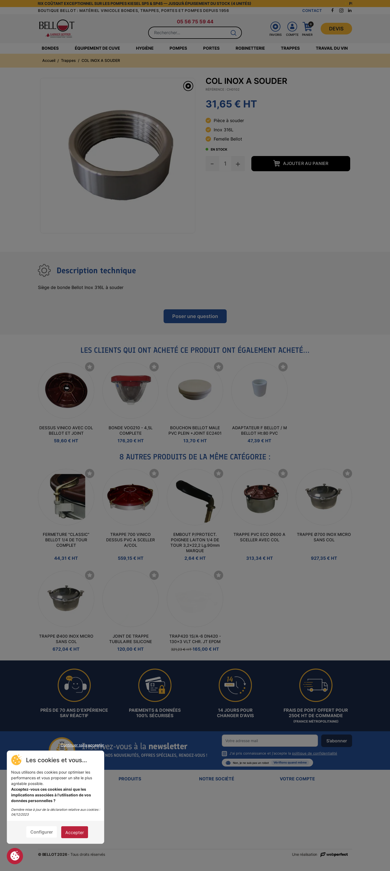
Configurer (41, 832)
